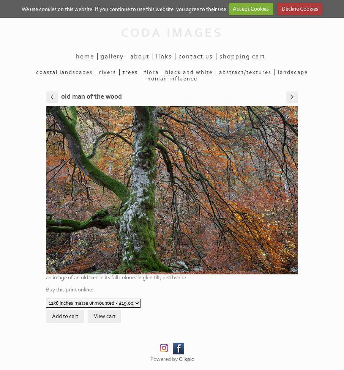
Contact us (195, 56)
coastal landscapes (64, 72)
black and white (189, 72)
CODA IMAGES (172, 33)
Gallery (112, 56)
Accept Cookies (251, 9)
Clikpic (186, 359)
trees (130, 72)
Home (85, 56)
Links (164, 56)
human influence (172, 79)
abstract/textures (245, 72)
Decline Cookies (300, 9)
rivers (107, 72)
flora (151, 72)
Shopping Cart (242, 56)
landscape (293, 72)
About (140, 56)
